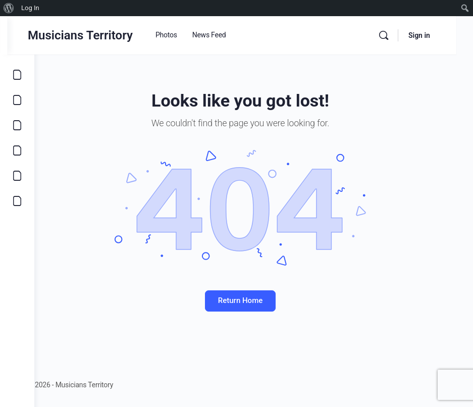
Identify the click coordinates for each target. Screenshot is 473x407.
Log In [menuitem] (30, 8)
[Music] (17, 125)
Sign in (436, 35)
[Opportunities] (17, 100)
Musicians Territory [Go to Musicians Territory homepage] (107, 35)
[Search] (400, 35)
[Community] (17, 201)
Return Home (253, 300)
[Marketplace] (17, 150)
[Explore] (17, 74)
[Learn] (17, 175)
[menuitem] (9, 8)
